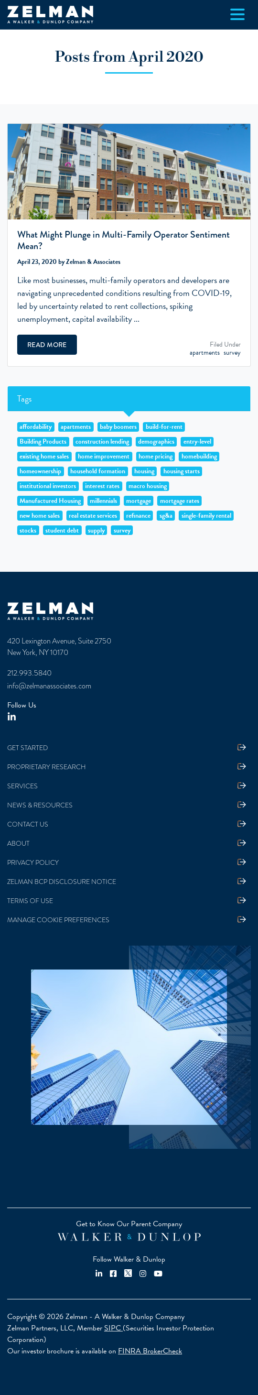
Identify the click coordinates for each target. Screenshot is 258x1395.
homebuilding (199, 456)
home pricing (155, 456)
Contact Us (27, 824)
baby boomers (118, 427)
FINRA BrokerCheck (150, 1351)
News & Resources (40, 805)
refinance (138, 515)
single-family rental (206, 515)
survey (232, 353)
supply (96, 530)
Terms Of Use (30, 900)
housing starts (181, 471)
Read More (47, 344)
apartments (205, 353)
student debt (62, 530)
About (18, 843)
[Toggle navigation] (237, 14)
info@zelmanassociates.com (49, 686)
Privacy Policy (33, 862)
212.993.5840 (29, 673)
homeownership (40, 471)
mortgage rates (179, 500)
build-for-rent (164, 427)
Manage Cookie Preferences (58, 920)
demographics (156, 442)
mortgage (138, 500)
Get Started (27, 747)
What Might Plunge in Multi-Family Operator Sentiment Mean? (123, 240)
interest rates (102, 486)
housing (144, 471)
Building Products (43, 442)
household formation (97, 471)
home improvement (103, 456)
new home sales (40, 515)
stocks (28, 530)
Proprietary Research (46, 767)
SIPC (113, 1328)
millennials (103, 500)
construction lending (102, 442)
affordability (36, 427)
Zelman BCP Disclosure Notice (61, 881)
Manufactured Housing (50, 500)
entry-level (197, 442)
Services (22, 786)
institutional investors (48, 486)
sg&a (166, 515)
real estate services (93, 515)
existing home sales (44, 456)
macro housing (148, 486)
